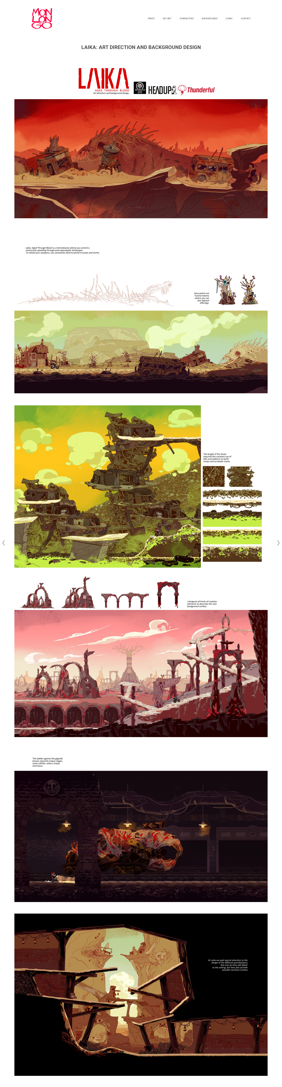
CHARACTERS (187, 18)
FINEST (151, 18)
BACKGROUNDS (209, 18)
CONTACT (246, 18)
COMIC (229, 18)
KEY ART (167, 18)
